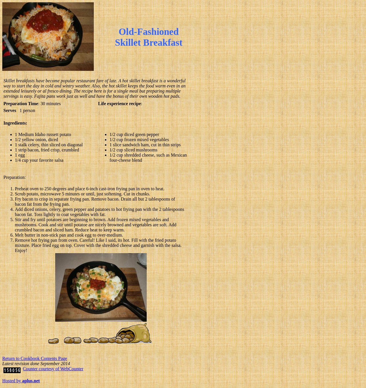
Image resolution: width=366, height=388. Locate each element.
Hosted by (21, 380)
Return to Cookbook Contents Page (34, 358)
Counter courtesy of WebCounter (53, 368)
